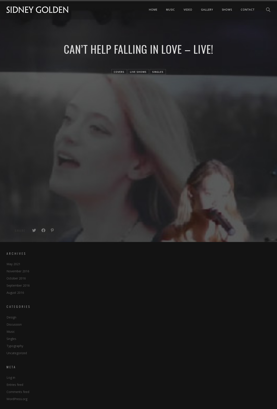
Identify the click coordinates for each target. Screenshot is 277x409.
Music (170, 9)
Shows (227, 9)
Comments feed (18, 392)
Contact (248, 9)
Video (188, 9)
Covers (119, 71)
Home (153, 9)
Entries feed (15, 385)
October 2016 (16, 278)
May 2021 (13, 264)
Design (11, 317)
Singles (11, 339)
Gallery (207, 9)
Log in (11, 377)
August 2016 (15, 293)
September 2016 (18, 285)
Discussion (14, 324)
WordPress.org (17, 399)
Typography (15, 346)
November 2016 (18, 271)
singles (157, 71)
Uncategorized (17, 353)
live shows (138, 71)
